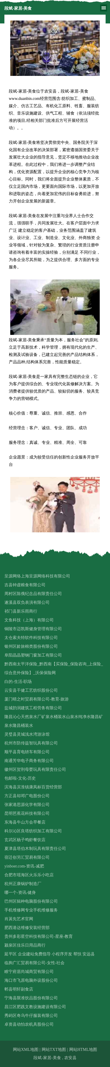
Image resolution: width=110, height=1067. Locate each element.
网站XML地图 (25, 1049)
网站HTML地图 (83, 1049)
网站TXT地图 (54, 1049)
